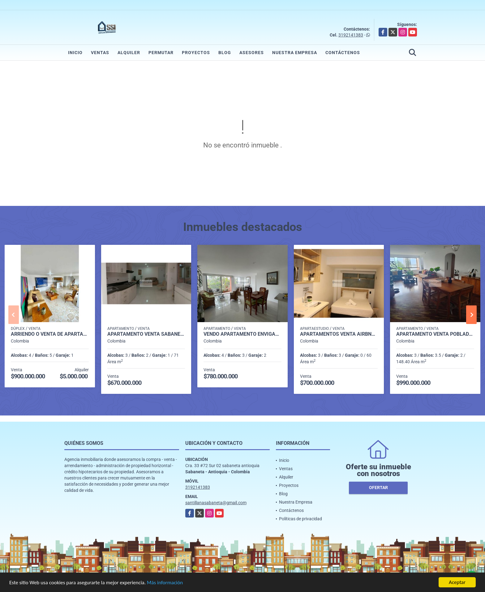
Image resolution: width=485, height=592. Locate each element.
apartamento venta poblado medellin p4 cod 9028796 (435, 334)
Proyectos (196, 52)
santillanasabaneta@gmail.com (216, 502)
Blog (224, 52)
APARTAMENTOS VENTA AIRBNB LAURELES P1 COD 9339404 (339, 334)
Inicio (75, 52)
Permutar (161, 52)
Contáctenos (342, 52)
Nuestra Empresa (294, 52)
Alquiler (129, 52)
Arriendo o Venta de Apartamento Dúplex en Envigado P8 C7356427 (50, 334)
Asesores (251, 52)
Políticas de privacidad (300, 518)
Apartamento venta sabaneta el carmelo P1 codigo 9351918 (146, 334)
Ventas (100, 52)
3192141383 (350, 34)
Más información (165, 583)
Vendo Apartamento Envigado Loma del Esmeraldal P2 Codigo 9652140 (242, 334)
